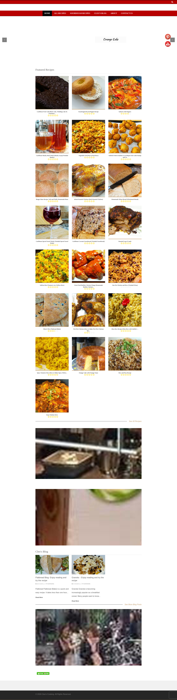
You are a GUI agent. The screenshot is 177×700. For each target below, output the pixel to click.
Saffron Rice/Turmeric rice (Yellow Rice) (52, 285)
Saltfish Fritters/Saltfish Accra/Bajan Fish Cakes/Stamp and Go (125, 156)
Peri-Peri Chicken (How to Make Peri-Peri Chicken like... (88, 330)
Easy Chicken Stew (52, 415)
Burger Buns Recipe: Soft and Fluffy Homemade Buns (52, 199)
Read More (39, 597)
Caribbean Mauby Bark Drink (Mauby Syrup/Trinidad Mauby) (52, 156)
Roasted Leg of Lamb (125, 241)
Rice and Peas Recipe (125, 373)
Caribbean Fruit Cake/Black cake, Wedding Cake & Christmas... (52, 112)
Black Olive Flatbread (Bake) (52, 329)
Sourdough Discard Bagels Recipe (88, 112)
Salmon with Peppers (125, 112)
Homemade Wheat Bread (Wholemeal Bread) (125, 199)
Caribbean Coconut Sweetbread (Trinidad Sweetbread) (88, 241)
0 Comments (50, 584)
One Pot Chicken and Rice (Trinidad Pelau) (125, 285)
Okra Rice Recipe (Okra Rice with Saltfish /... (124, 329)
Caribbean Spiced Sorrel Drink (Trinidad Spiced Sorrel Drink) (52, 242)
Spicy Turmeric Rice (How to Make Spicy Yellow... (52, 373)
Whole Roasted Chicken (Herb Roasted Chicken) (88, 199)
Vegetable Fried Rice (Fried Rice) (88, 155)
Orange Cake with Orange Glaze (88, 373)
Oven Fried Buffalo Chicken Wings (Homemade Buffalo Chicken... (88, 286)
